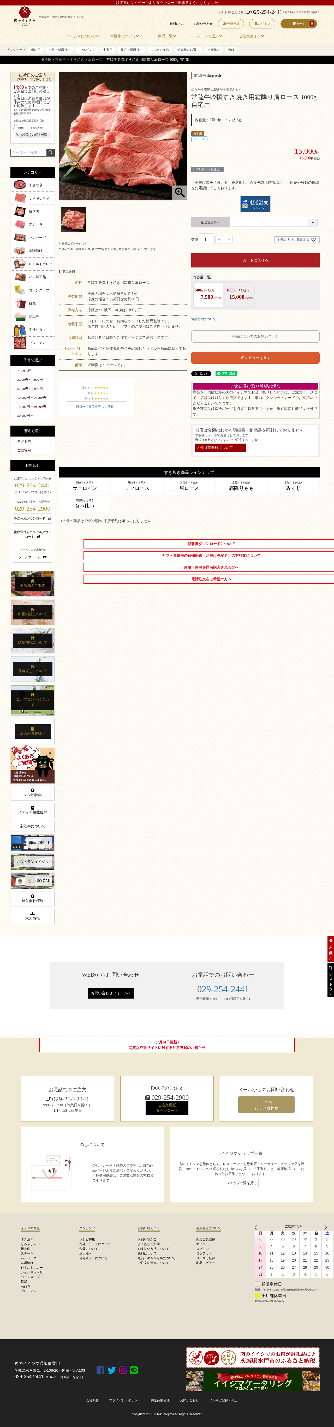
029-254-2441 (264, 12)
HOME (45, 60)
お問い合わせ (203, 24)
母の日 (35, 50)
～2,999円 (24, 371)
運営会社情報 (32, 898)
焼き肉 (34, 211)
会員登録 (231, 24)
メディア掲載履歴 (32, 810)
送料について (179, 24)
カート (298, 24)
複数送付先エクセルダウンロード (32, 534)
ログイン (262, 24)
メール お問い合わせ (266, 1105)
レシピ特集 (32, 793)
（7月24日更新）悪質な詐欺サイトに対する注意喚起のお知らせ (167, 1045)
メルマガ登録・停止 (223, 1400)
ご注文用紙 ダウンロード (167, 1108)
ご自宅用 (24, 450)
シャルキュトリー (33, 1272)
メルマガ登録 (205, 1258)
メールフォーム (32, 557)
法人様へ (85, 1253)
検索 (50, 152)
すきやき (36, 185)
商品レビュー (205, 1263)
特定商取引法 (160, 1400)
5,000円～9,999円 (30, 389)
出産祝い (213, 50)
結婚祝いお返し (188, 50)
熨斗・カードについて (95, 1244)
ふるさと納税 (160, 50)
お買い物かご (147, 1239)
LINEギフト (87, 50)
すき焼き (77, 60)
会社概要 (92, 1400)
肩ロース (95, 60)
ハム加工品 (37, 277)
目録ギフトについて (93, 1258)
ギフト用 (24, 441)
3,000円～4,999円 (30, 379)
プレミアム (37, 343)
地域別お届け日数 (32, 135)
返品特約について (203, 319)
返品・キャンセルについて (156, 1258)
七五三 (107, 50)
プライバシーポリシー (124, 1400)
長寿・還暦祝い (131, 50)
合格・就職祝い (59, 50)
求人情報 (32, 916)
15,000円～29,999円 (31, 407)
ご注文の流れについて (153, 1263)
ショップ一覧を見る (241, 1183)
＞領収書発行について (214, 447)
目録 (231, 50)
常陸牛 (60, 60)
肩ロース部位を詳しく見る (95, 406)
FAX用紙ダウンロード (32, 518)
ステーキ (36, 224)
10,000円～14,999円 (31, 397)
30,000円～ (25, 415)
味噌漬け (36, 251)
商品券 (34, 317)
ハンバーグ (37, 238)
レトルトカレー (41, 264)
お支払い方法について (153, 1249)
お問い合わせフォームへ (111, 993)
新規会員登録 (205, 1239)
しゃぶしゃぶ (39, 198)
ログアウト (204, 1253)
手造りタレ (37, 330)
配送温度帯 (210, 222)
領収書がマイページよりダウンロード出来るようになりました (167, 3)
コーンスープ (39, 290)
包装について (88, 1249)
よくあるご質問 (149, 1244)
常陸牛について (32, 826)
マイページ (204, 1244)
